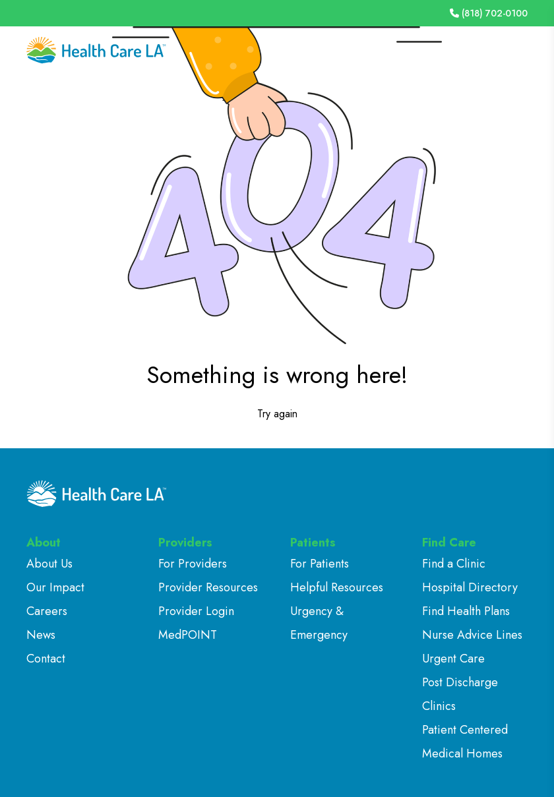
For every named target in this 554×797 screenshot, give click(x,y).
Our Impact (55, 587)
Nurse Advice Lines (472, 634)
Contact (45, 658)
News (40, 634)
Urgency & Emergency (319, 623)
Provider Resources (208, 587)
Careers (46, 611)
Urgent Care (453, 658)
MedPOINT (187, 634)
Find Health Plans (466, 611)
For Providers (192, 563)
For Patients (319, 563)
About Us (49, 563)
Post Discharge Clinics (460, 694)
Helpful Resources (336, 587)
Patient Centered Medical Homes (465, 741)
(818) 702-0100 (489, 13)
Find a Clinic (453, 563)
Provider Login (196, 611)
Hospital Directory (470, 587)
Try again (277, 413)
